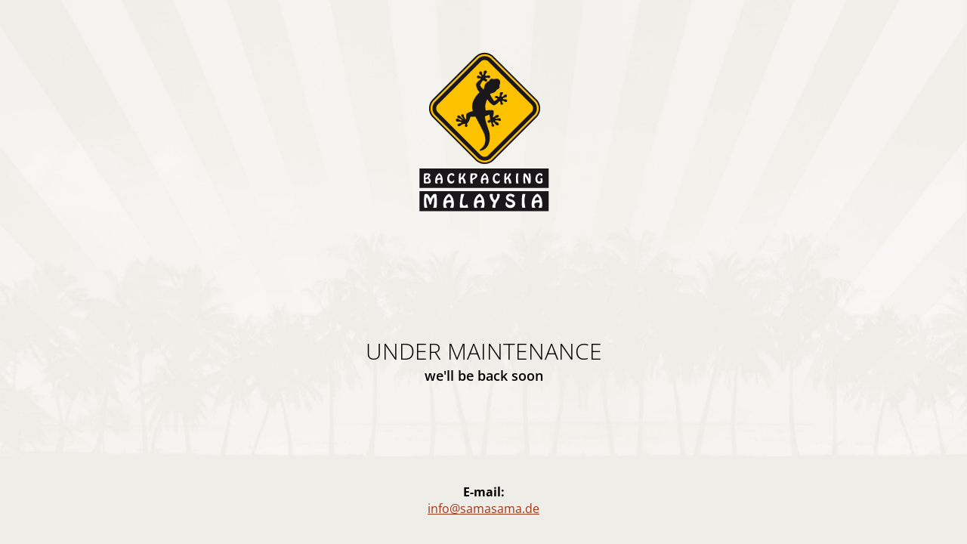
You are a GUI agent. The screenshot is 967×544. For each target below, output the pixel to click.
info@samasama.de (483, 508)
